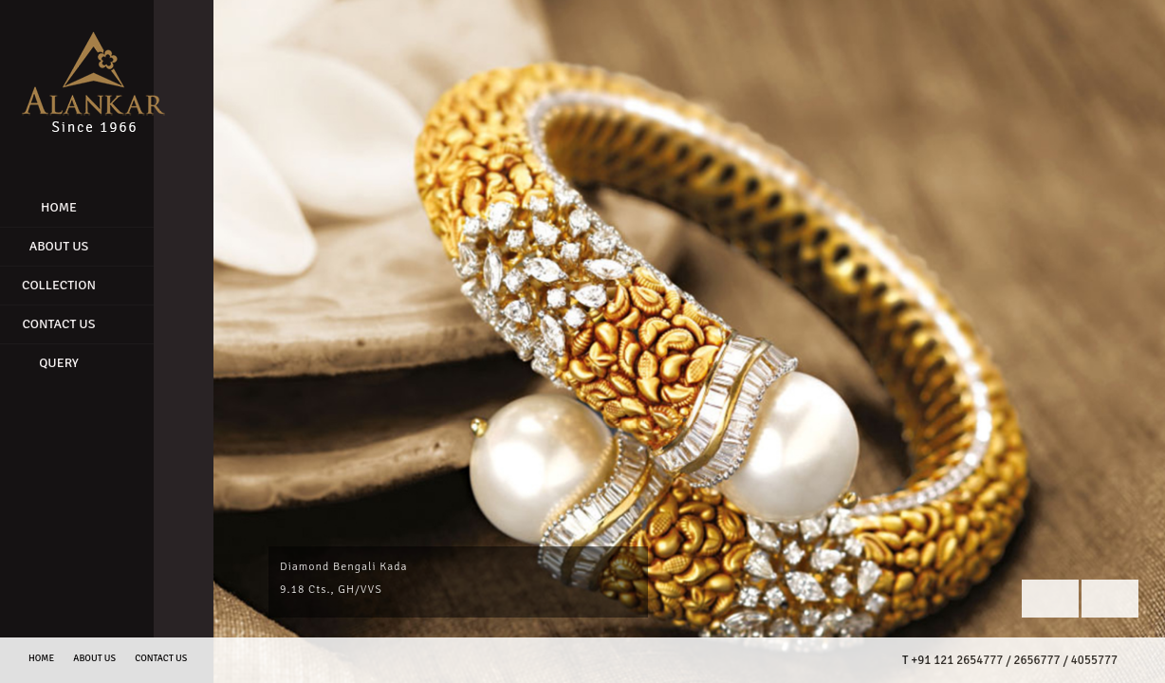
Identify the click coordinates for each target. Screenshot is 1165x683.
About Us (95, 246)
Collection (95, 285)
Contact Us (94, 324)
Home (95, 207)
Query (95, 363)
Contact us (161, 658)
